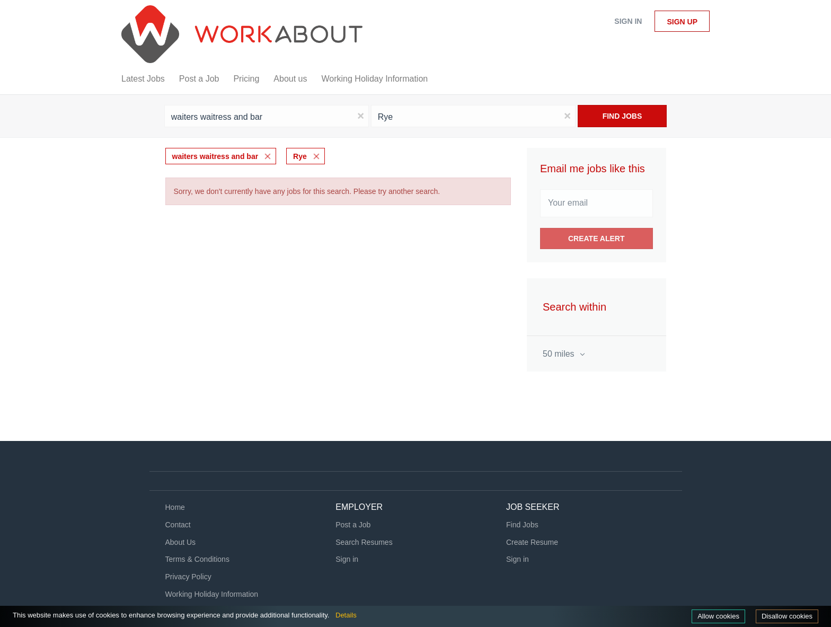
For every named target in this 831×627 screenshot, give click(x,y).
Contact (178, 524)
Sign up (682, 21)
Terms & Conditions (197, 559)
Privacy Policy (188, 576)
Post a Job (352, 524)
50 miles (560, 353)
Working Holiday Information (212, 594)
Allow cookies (718, 616)
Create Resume (532, 542)
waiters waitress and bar (215, 156)
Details (346, 615)
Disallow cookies (787, 616)
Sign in (628, 21)
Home (175, 507)
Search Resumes (363, 542)
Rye (300, 156)
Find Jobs (622, 116)
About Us (180, 542)
